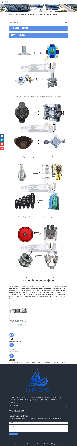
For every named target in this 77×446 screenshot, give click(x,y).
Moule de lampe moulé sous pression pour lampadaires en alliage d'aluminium (38, 217)
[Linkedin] (2, 140)
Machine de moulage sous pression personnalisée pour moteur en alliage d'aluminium (38, 277)
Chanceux (62, 444)
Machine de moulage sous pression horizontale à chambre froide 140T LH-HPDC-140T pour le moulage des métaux (18, 321)
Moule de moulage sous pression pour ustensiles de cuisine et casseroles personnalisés (38, 157)
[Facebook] (2, 136)
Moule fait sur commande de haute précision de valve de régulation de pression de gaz (38, 96)
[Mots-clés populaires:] (66, 22)
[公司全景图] (38, 6)
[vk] (2, 148)
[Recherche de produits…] (37, 22)
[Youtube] (2, 144)
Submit (13, 434)
